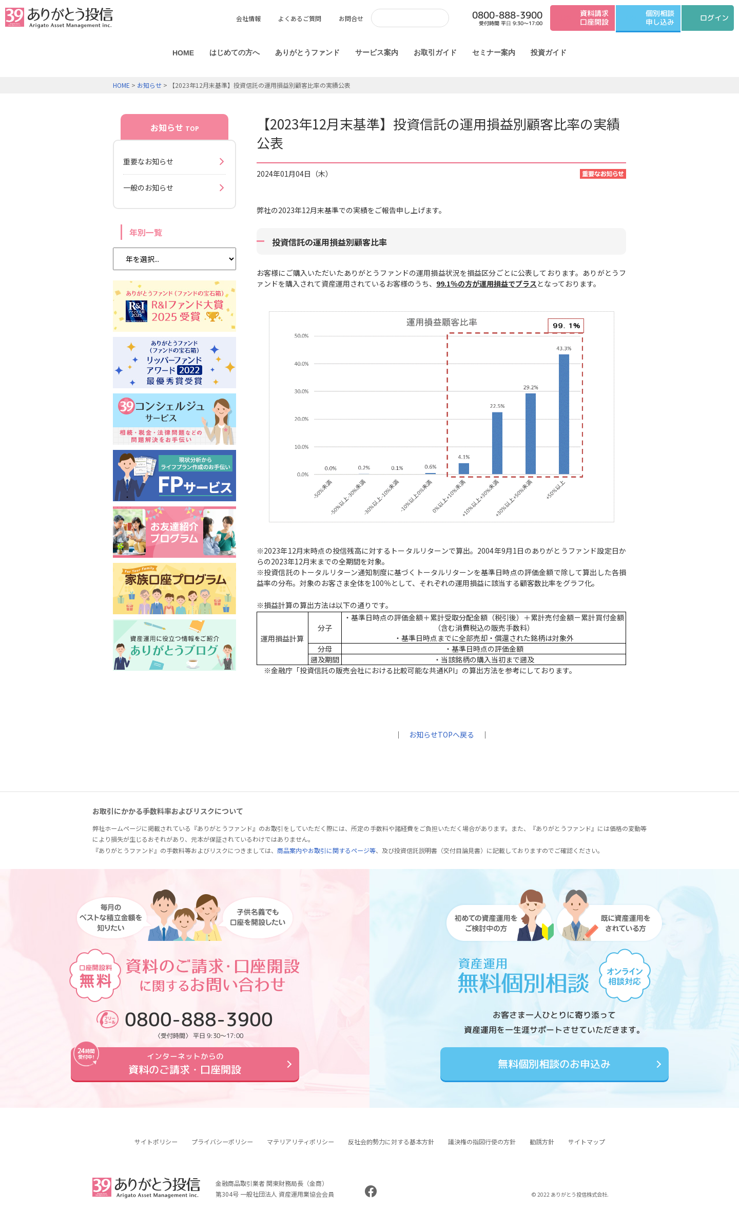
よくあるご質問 (299, 18)
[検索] (399, 17)
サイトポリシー (156, 1149)
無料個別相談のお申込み (554, 1068)
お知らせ (149, 85)
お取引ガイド (435, 52)
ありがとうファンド (307, 52)
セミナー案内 (493, 52)
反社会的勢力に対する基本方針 (391, 1149)
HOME (183, 53)
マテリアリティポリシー (300, 1149)
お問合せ (351, 18)
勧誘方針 (542, 1149)
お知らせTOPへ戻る (441, 734)
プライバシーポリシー (222, 1149)
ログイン (714, 18)
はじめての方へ (234, 52)
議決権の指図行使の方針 (482, 1149)
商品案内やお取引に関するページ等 (326, 850)
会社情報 (248, 18)
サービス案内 (376, 52)
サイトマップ (586, 1149)
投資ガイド (549, 52)
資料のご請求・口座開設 (185, 1067)
